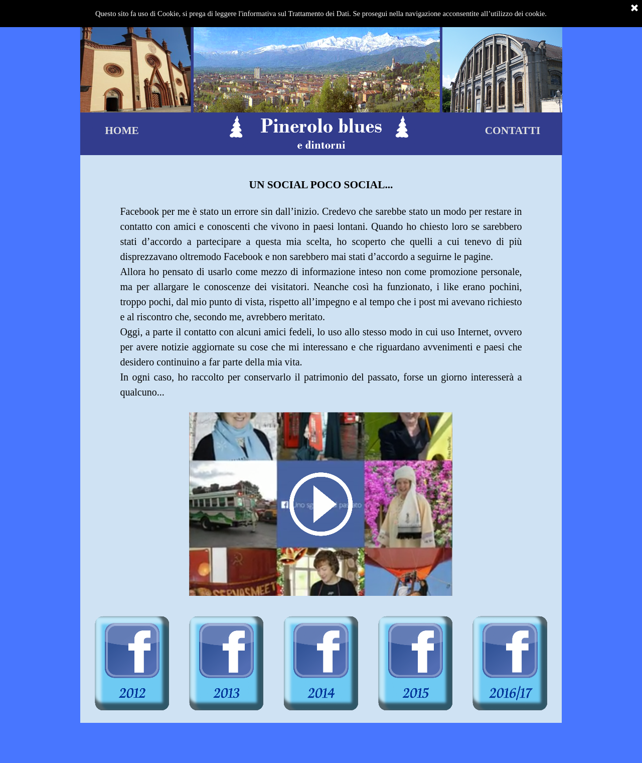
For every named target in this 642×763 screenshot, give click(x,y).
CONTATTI (513, 130)
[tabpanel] (321, 283)
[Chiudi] (634, 9)
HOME (122, 130)
